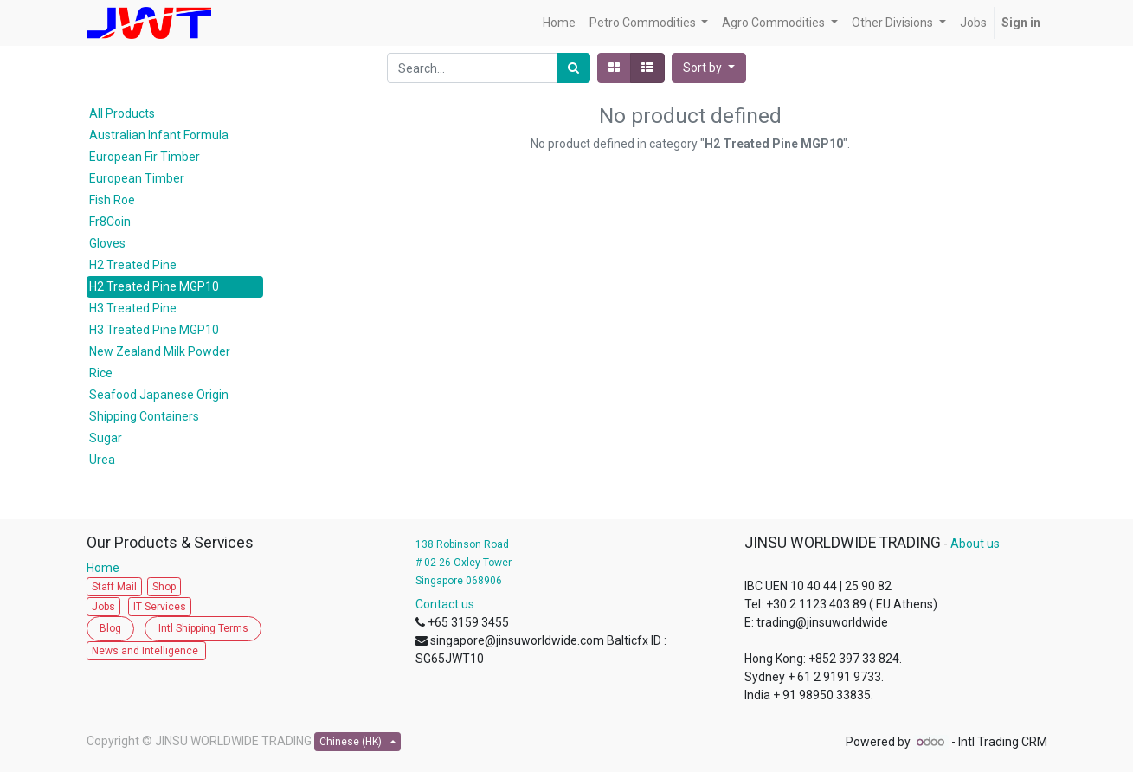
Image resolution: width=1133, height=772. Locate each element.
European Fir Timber (144, 157)
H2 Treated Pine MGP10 (154, 286)
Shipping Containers (144, 416)
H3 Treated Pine (133, 308)
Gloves (107, 243)
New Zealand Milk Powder (159, 351)
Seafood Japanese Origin (159, 395)
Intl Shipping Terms (203, 628)
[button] (709, 68)
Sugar (105, 438)
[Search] (573, 68)
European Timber (136, 178)
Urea (102, 459)
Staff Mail (114, 587)
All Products (122, 113)
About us (975, 543)
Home (107, 568)
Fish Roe (112, 200)
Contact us (444, 604)
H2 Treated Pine (133, 265)
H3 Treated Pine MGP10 (154, 330)
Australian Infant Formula (159, 135)
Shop (164, 587)
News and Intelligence (146, 651)
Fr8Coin (110, 221)
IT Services (159, 607)
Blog (110, 628)
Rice (101, 373)
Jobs (103, 607)
